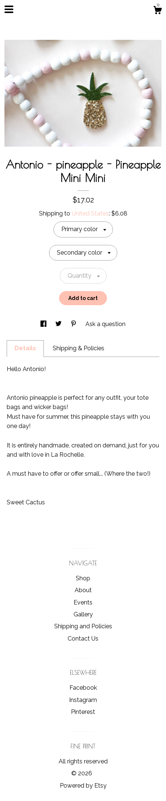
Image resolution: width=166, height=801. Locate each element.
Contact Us (83, 638)
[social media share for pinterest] (74, 324)
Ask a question (105, 324)
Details (25, 348)
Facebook (83, 687)
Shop (83, 578)
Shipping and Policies (83, 626)
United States (90, 213)
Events (83, 602)
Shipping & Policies (78, 348)
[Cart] (157, 11)
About (83, 590)
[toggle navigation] (8, 9)
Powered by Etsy (83, 785)
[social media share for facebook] (44, 324)
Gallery (83, 614)
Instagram (83, 699)
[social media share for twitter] (59, 324)
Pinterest (83, 711)
